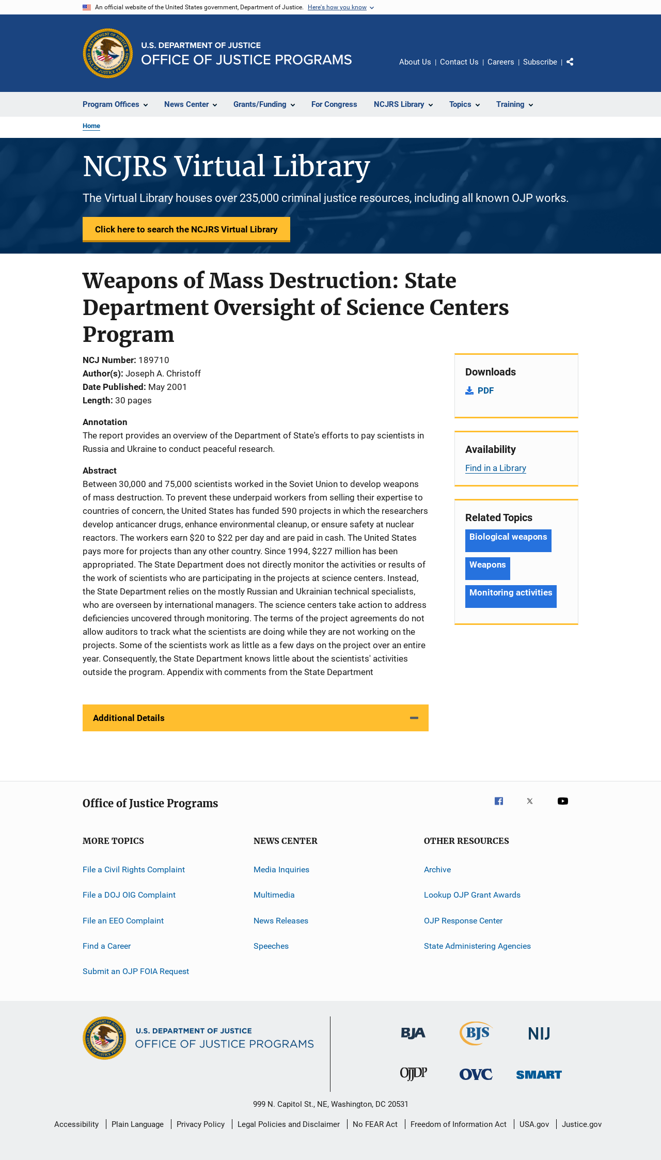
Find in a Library (495, 468)
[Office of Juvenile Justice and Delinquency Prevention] (413, 1083)
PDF (486, 390)
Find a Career (107, 946)
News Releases (281, 921)
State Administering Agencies (477, 946)
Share (578, 69)
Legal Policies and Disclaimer (289, 1124)
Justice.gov (582, 1124)
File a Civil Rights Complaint (134, 869)
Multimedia (274, 895)
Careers (500, 62)
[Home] (246, 53)
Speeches (271, 946)
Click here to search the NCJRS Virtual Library (186, 229)
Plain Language (138, 1124)
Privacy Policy (201, 1124)
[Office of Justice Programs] (108, 53)
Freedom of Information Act (459, 1124)
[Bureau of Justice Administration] (413, 1041)
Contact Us (459, 62)
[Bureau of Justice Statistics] (476, 1047)
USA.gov (534, 1124)
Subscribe (540, 62)
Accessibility (76, 1124)
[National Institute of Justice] (539, 1041)
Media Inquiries (281, 869)
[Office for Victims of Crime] (476, 1081)
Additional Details (129, 718)
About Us (415, 62)
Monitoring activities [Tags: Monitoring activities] (511, 592)
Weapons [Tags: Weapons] (487, 564)
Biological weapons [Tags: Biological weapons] (508, 536)
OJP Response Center (463, 921)
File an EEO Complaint (123, 921)
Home (91, 126)
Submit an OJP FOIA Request (136, 971)
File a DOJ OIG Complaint (129, 895)
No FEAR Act (375, 1124)
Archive (437, 869)
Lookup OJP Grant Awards (472, 895)
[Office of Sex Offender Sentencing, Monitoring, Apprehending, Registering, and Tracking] (539, 1080)
